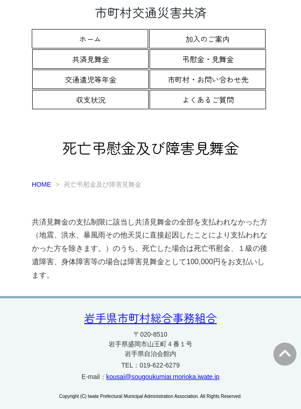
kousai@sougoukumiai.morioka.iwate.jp (163, 376)
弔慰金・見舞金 (208, 59)
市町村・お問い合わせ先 (208, 79)
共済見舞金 (90, 59)
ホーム (90, 38)
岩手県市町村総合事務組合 (150, 317)
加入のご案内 (207, 38)
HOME (41, 184)
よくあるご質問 (208, 99)
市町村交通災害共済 (151, 12)
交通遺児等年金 (90, 79)
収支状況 (90, 99)
